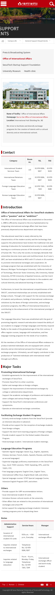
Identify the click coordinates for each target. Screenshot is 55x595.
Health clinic (30, 70)
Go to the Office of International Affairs (32, 117)
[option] (14, 41)
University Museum (12, 70)
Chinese (21, 584)
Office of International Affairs (17, 58)
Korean (11, 584)
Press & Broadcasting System (16, 52)
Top (3, 584)
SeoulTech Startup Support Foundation (21, 64)
